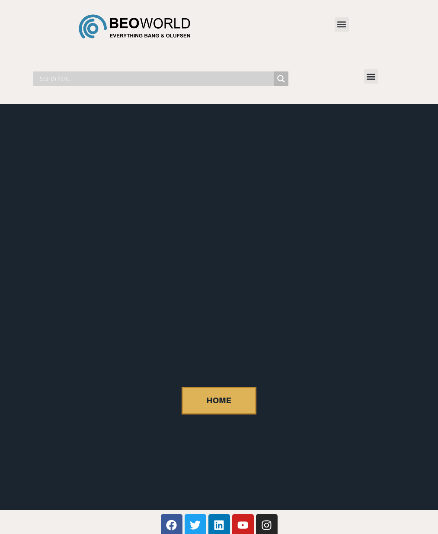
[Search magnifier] (281, 78)
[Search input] (156, 78)
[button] (342, 24)
